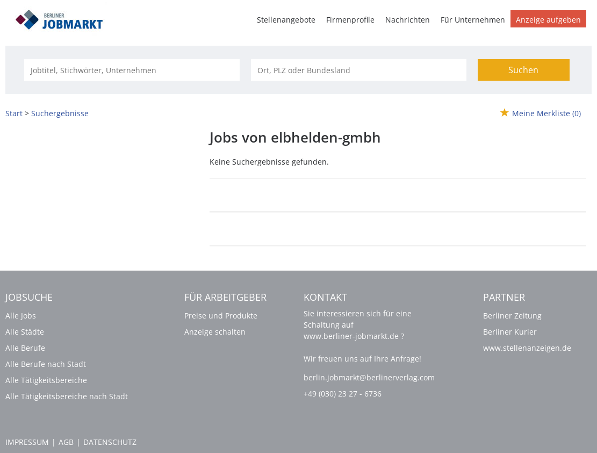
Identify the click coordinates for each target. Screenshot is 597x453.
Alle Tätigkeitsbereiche (46, 380)
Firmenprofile (350, 20)
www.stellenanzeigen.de (527, 348)
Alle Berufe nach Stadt (45, 364)
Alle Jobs (20, 315)
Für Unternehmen (473, 20)
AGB (66, 442)
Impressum (27, 442)
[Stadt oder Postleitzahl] (358, 70)
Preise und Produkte (220, 315)
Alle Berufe (25, 348)
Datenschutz (109, 442)
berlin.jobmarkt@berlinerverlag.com (369, 377)
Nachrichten (407, 20)
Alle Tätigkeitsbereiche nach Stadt (66, 396)
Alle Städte (24, 332)
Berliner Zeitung (512, 315)
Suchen (523, 70)
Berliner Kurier (510, 332)
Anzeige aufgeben (548, 20)
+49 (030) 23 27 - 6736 (343, 393)
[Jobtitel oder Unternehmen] (132, 70)
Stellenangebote (286, 20)
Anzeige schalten (215, 332)
